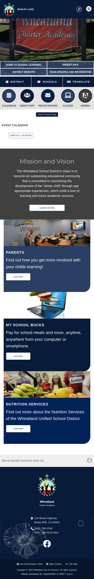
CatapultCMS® (49, 574)
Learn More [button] (47, 208)
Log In (70, 574)
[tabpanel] (47, 39)
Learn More (18, 277)
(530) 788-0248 (43, 528)
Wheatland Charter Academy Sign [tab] (47, 57)
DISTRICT (17, 81)
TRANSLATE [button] (81, 81)
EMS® (62, 574)
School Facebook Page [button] (46, 114)
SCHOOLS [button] (50, 81)
